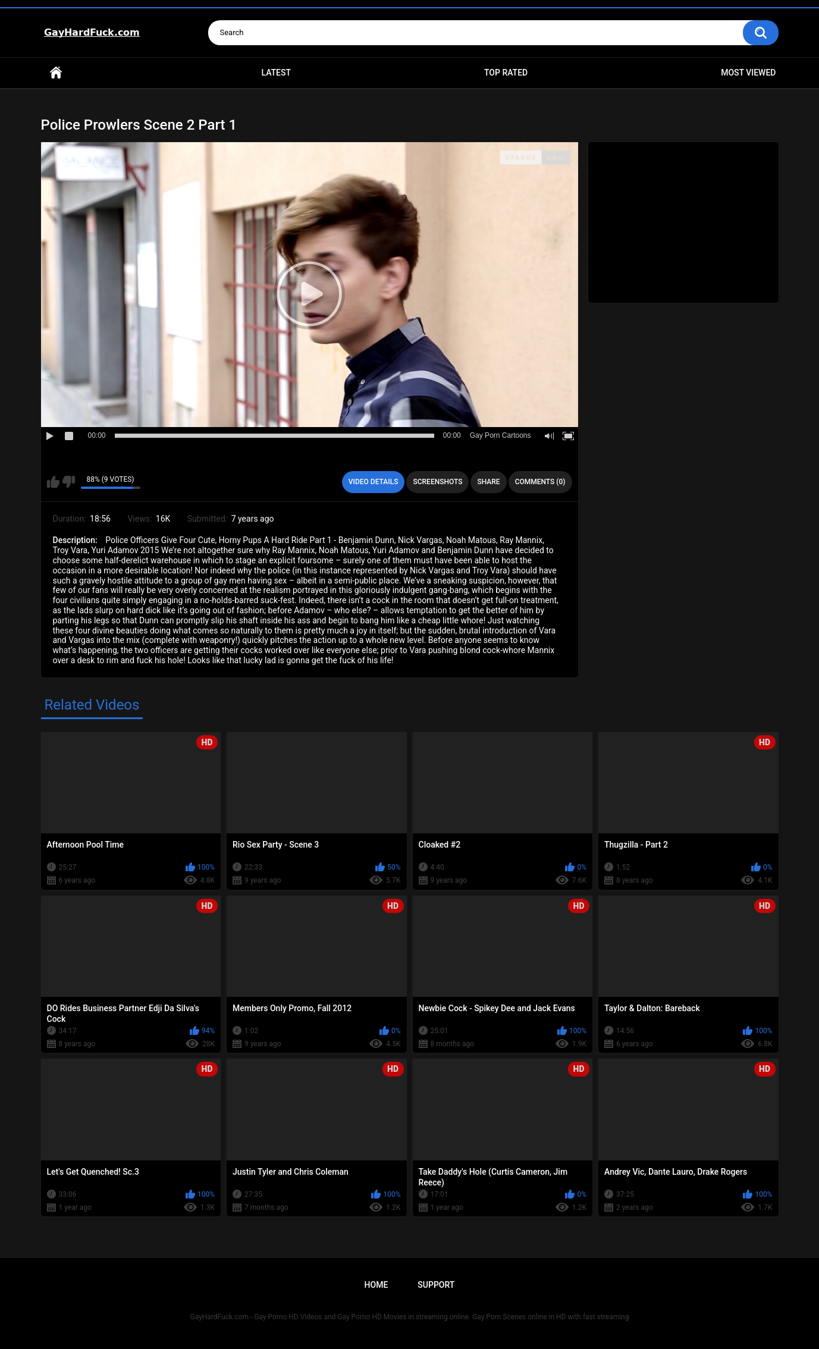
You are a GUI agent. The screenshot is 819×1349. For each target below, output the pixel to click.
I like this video (53, 482)
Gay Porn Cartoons (500, 435)
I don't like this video (68, 482)
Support (436, 1285)
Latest (276, 72)
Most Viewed (748, 72)
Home (56, 73)
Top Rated (506, 72)
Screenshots (437, 482)
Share (488, 482)
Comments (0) (540, 482)
